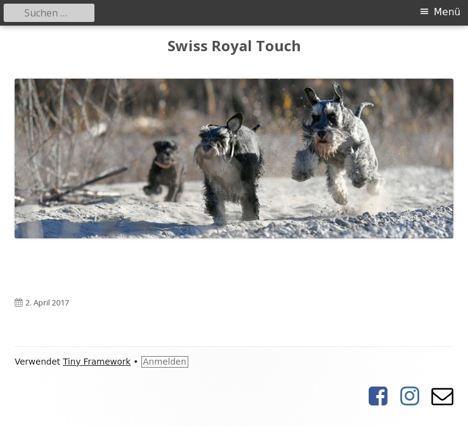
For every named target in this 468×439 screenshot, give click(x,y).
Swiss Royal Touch (234, 46)
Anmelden (164, 361)
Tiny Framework (96, 361)
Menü (447, 12)
